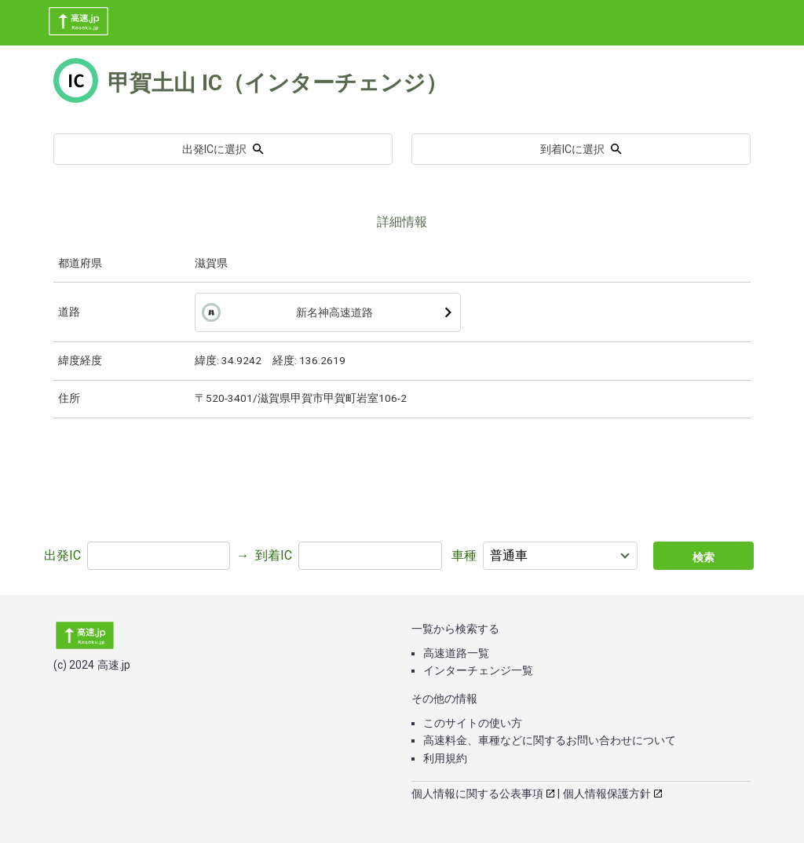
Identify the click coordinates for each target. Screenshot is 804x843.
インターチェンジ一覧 (478, 670)
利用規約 (445, 758)
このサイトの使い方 (472, 723)
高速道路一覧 (456, 653)
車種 (464, 555)
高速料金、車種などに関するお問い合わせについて (549, 740)
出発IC (62, 555)
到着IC (273, 555)
